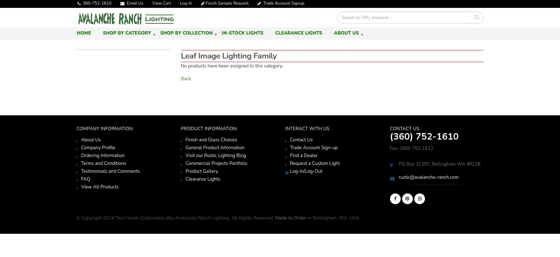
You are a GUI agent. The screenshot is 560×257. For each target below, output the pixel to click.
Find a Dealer (304, 155)
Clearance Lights (298, 33)
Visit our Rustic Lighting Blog (215, 155)
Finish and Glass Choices (211, 140)
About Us (346, 33)
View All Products (100, 187)
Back (186, 79)
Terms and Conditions (103, 163)
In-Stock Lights (242, 33)
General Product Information (214, 148)
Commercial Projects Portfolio (216, 163)
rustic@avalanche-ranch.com (429, 177)
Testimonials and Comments (110, 171)
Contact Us (301, 140)
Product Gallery (201, 171)
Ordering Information (103, 155)
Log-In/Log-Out (306, 171)
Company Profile (98, 148)
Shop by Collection (186, 33)
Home (84, 33)
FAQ (85, 179)
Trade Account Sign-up (314, 148)
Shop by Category (127, 33)
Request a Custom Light (315, 163)
